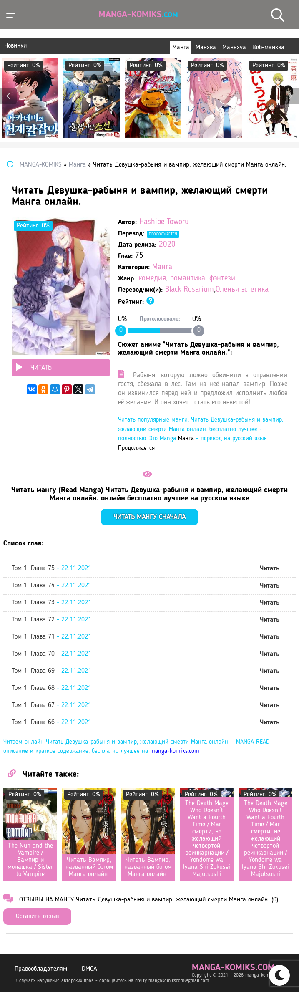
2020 (167, 245)
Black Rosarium (189, 290)
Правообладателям (41, 969)
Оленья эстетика (242, 290)
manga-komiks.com (174, 751)
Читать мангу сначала (149, 517)
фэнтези (222, 279)
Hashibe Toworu (164, 222)
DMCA (89, 969)
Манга (162, 267)
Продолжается (163, 234)
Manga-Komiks (138, 14)
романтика (187, 279)
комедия (152, 279)
